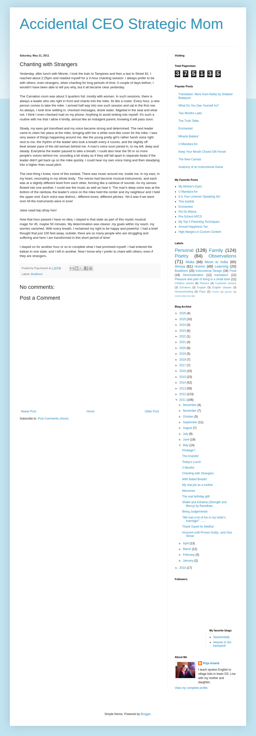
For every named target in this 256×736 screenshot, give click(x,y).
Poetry (181, 255)
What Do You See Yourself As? (198, 105)
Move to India (216, 262)
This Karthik (186, 201)
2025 (183, 319)
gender (228, 291)
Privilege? (188, 450)
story (188, 295)
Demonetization (193, 275)
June (186, 439)
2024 (183, 325)
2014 (183, 382)
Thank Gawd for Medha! (198, 526)
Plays (202, 291)
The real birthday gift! (196, 496)
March (187, 549)
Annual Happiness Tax (193, 226)
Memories (188, 491)
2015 (183, 377)
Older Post (152, 411)
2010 (183, 568)
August (188, 428)
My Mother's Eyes (190, 186)
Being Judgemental (195, 511)
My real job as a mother (197, 485)
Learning (221, 266)
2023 (183, 330)
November (190, 410)
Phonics (204, 283)
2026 (183, 313)
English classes (221, 287)
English (201, 287)
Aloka (190, 262)
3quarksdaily (221, 637)
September (190, 422)
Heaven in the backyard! (222, 644)
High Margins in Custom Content (199, 232)
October (188, 416)
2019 (183, 353)
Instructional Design (209, 271)
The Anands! (190, 456)
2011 (183, 400)
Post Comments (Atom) (53, 418)
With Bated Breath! (194, 479)
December (190, 405)
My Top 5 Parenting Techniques (199, 221)
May (186, 445)
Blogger (146, 714)
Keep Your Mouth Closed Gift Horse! (202, 151)
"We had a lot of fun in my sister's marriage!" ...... (204, 519)
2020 (183, 348)
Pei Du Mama (187, 211)
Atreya (180, 266)
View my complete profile (191, 688)
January (188, 560)
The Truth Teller (188, 121)
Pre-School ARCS (190, 216)
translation (221, 275)
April (186, 543)
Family (216, 250)
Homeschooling (184, 291)
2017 (183, 365)
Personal (184, 250)
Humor (199, 266)
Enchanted (185, 128)
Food (233, 271)
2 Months (188, 467)
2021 (183, 342)
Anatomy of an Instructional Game (200, 167)
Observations (222, 255)
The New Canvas (189, 159)
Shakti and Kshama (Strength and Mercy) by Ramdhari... (204, 503)
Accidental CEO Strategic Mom (121, 24)
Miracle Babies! (188, 136)
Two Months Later (190, 113)
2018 (183, 359)
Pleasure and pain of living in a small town (202, 279)
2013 (183, 388)
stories (178, 295)
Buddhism (37, 274)
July (186, 434)
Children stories (184, 283)
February (189, 554)
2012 (183, 394)
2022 (183, 336)
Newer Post (28, 411)
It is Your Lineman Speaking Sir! (199, 196)
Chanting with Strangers (198, 473)
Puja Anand (211, 663)
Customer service (225, 283)
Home (91, 411)
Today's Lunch (191, 462)
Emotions (185, 287)
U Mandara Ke (187, 144)
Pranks (215, 291)
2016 (183, 371)
